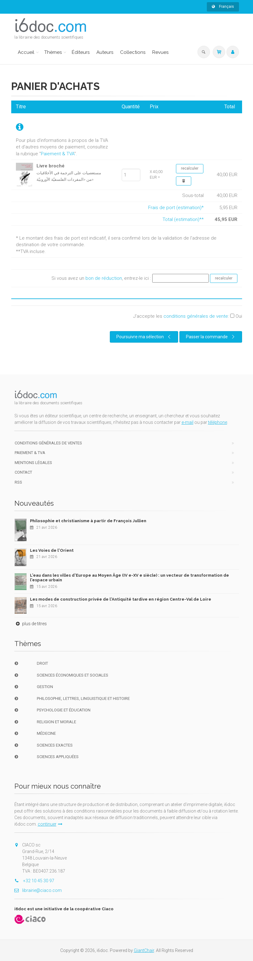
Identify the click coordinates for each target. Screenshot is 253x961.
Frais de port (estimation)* (176, 207)
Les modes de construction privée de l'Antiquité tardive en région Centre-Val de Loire (120, 599)
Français (223, 6)
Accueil (26, 52)
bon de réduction (103, 278)
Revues (160, 52)
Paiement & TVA (57, 154)
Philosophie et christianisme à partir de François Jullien (88, 520)
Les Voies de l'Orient (52, 550)
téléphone (217, 422)
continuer (50, 824)
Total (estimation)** (183, 219)
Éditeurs (81, 52)
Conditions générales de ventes (48, 443)
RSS (18, 482)
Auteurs (104, 52)
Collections (132, 52)
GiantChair (144, 950)
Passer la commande (211, 336)
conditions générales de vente (195, 316)
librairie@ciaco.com (38, 890)
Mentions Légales (33, 462)
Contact (23, 472)
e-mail (187, 422)
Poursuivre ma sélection (144, 336)
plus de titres (30, 623)
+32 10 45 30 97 (34, 880)
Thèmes (53, 52)
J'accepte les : (187, 316)
